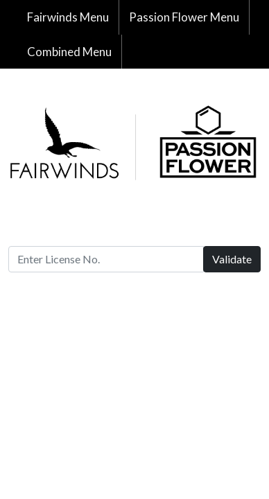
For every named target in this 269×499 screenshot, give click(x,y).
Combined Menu (69, 51)
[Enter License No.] (106, 259)
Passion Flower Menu (184, 17)
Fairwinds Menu (68, 17)
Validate (232, 258)
